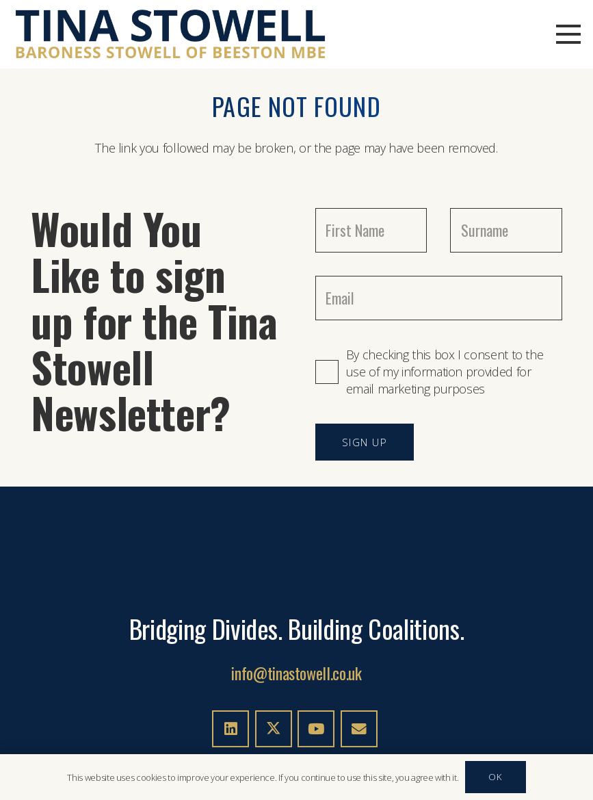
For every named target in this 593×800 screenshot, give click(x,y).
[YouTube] (316, 728)
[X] (273, 728)
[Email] (439, 298)
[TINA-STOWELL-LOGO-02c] (170, 34)
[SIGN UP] (364, 442)
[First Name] (371, 230)
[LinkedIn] (230, 728)
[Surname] (506, 230)
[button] (568, 34)
